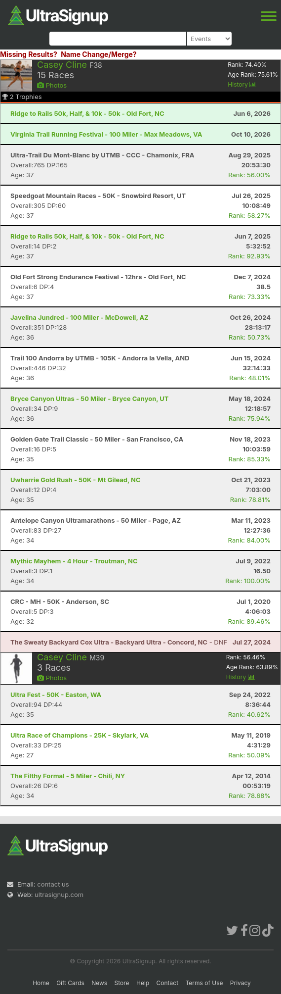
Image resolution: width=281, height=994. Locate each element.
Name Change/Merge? (99, 54)
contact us (53, 884)
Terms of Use (204, 983)
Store (122, 983)
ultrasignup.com (59, 894)
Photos (52, 85)
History (242, 84)
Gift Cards (70, 983)
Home (41, 983)
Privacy (240, 983)
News (99, 983)
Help (142, 983)
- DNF (118, 642)
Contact (168, 983)
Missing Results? (28, 54)
